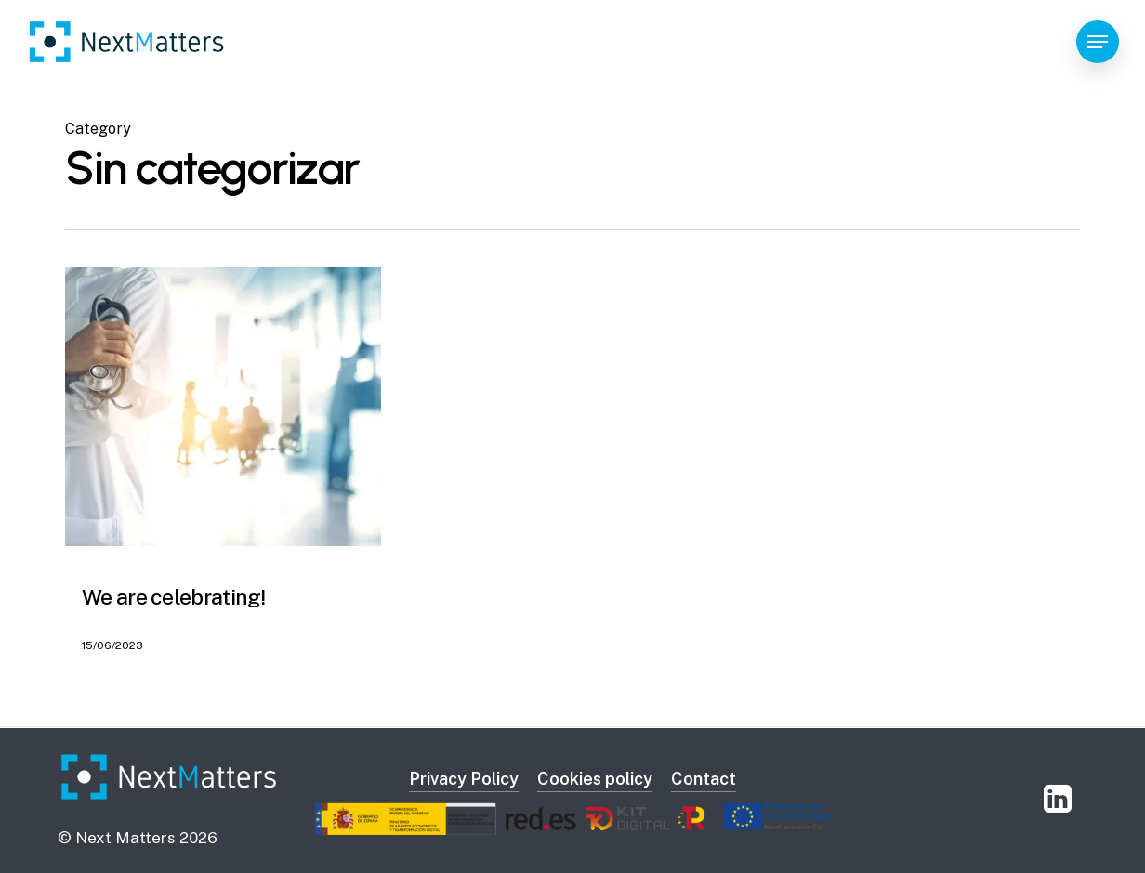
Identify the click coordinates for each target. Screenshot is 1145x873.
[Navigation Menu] (1097, 42)
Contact (703, 778)
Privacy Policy (464, 778)
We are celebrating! (173, 596)
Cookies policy (594, 778)
